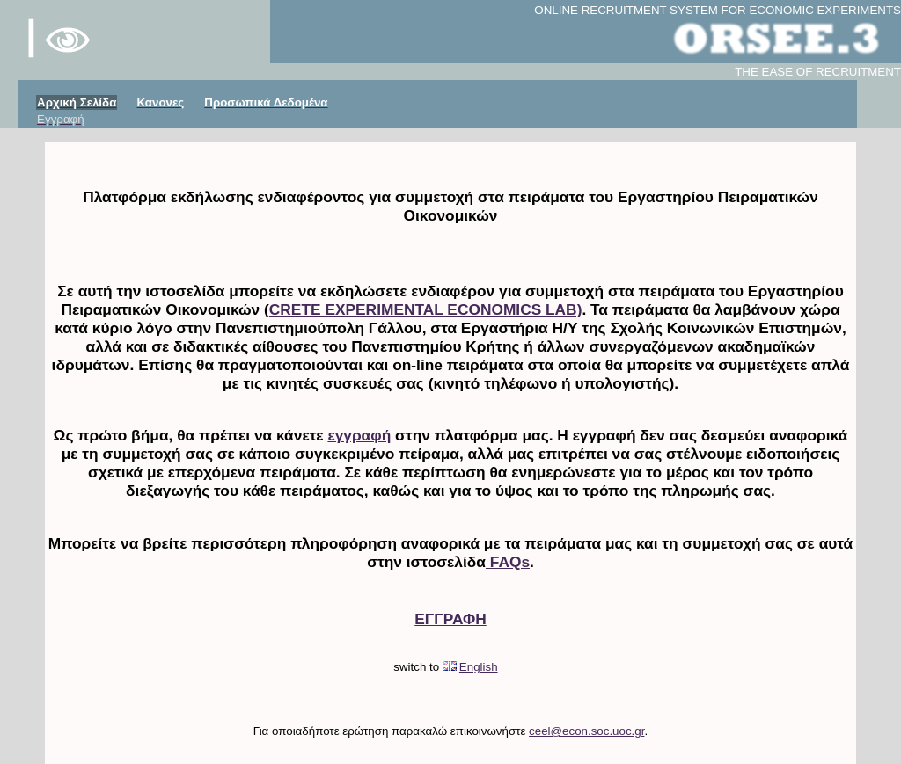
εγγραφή (359, 435)
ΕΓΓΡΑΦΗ (450, 619)
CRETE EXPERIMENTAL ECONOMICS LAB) (425, 309)
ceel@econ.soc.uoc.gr (586, 731)
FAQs (508, 562)
